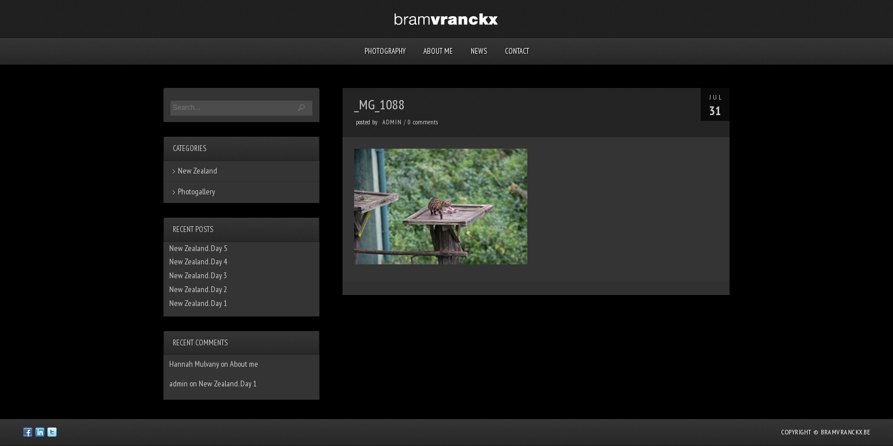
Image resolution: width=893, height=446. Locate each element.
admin (392, 122)
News (479, 51)
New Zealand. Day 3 (198, 275)
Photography (384, 51)
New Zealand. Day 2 (198, 289)
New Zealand (197, 170)
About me (438, 51)
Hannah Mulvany (194, 364)
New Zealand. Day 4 (198, 261)
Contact (517, 51)
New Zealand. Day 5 (198, 248)
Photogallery (196, 191)
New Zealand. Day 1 (198, 303)
